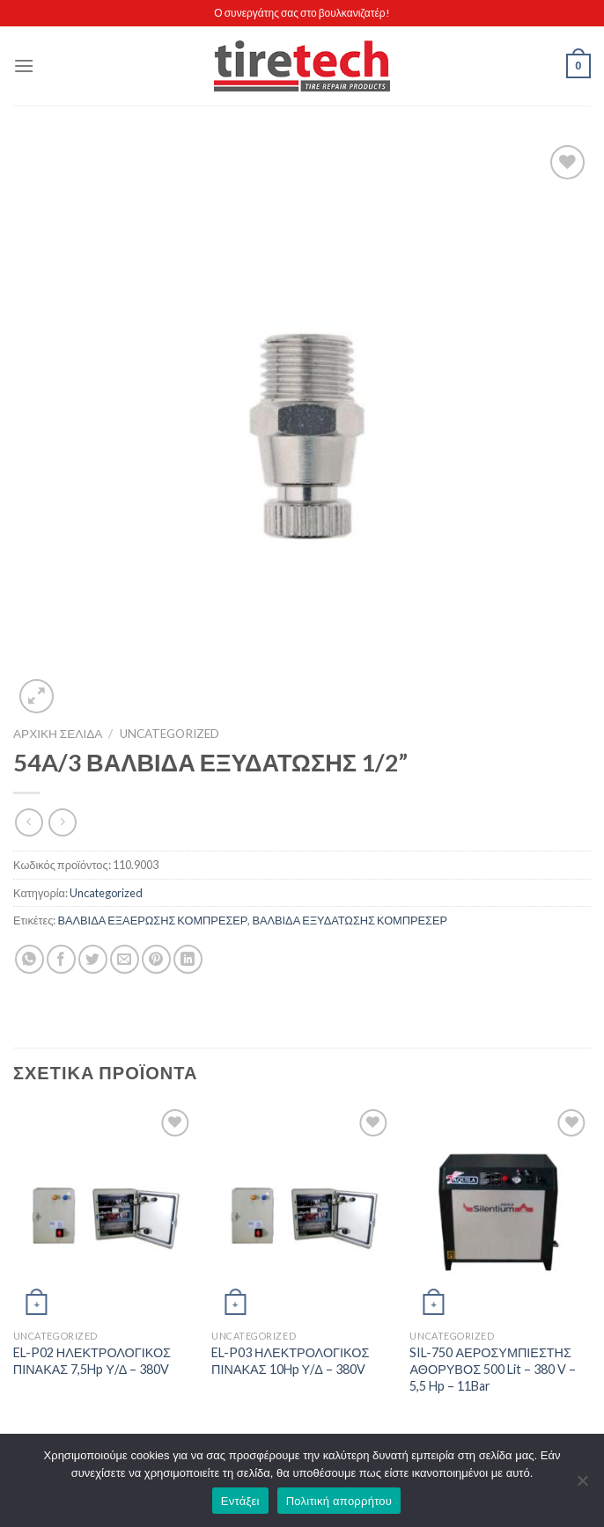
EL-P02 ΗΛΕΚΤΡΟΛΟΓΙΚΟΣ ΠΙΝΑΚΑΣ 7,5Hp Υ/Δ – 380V (92, 1361)
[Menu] (23, 65)
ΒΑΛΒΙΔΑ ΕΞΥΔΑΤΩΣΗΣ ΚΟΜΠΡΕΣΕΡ (349, 920)
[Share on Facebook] (61, 959)
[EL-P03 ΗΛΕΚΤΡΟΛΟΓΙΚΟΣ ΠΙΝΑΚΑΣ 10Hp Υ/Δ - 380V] (302, 1213)
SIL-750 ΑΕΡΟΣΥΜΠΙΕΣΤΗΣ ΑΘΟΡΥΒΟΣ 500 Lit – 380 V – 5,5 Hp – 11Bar (492, 1368)
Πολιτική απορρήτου (339, 1501)
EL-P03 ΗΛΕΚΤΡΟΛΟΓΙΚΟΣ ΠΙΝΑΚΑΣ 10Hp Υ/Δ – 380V (290, 1361)
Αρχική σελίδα (57, 734)
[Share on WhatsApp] (29, 959)
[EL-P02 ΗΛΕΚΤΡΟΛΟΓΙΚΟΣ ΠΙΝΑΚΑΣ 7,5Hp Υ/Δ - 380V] (104, 1213)
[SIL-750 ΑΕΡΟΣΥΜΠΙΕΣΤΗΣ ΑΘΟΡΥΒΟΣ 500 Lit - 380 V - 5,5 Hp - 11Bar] (500, 1213)
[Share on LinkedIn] (188, 959)
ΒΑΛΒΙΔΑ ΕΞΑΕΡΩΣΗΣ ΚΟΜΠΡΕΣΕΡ (152, 920)
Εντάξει (240, 1501)
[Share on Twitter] (92, 959)
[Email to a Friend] (124, 959)
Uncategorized (169, 734)
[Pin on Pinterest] (156, 959)
